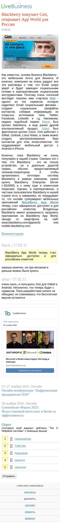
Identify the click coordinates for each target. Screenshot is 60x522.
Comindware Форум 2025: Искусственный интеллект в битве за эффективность (29, 411)
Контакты (30, 492)
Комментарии (12, 234)
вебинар (30, 518)
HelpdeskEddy (23, 439)
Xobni (45, 128)
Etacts (46, 121)
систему (30, 505)
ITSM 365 (20, 446)
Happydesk (21, 453)
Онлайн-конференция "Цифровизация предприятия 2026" (29, 392)
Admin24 (20, 460)
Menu (53, 5)
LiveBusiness (19, 313)
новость (30, 512)
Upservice (20, 467)
